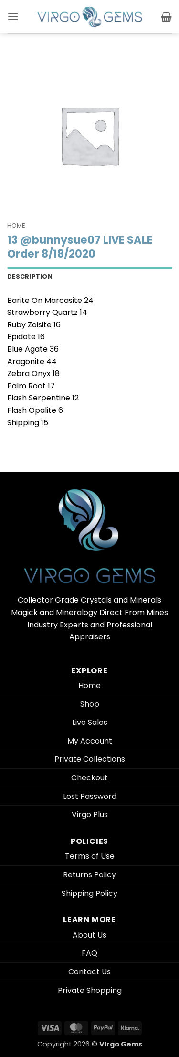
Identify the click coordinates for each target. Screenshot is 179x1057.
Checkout (89, 777)
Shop (89, 704)
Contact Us (89, 971)
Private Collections (89, 759)
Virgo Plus (90, 814)
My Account (89, 740)
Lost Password (89, 796)
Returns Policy (89, 874)
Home (16, 225)
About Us (89, 934)
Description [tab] (30, 276)
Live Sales (89, 722)
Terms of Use (90, 856)
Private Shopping (90, 990)
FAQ (89, 953)
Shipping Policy (89, 893)
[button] (13, 16)
